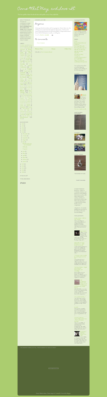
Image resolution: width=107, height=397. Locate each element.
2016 (23, 128)
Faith (27, 60)
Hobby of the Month (26, 76)
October (25, 136)
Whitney (28, 115)
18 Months (25, 147)
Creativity (22, 56)
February (25, 159)
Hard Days (23, 75)
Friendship (22, 64)
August (24, 140)
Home (53, 49)
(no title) (76, 307)
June (24, 151)
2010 (23, 170)
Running (28, 104)
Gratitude (22, 72)
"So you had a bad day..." (80, 296)
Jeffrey (26, 83)
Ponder (28, 97)
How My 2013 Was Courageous (78, 55)
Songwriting (22, 111)
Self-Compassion (26, 108)
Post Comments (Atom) (46, 52)
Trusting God (28, 114)
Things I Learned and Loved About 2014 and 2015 (80, 61)
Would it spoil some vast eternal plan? (27, 144)
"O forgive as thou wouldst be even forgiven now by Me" (80, 257)
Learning (28, 86)
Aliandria (84, 95)
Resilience (21, 104)
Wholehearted (24, 117)
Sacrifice (21, 105)
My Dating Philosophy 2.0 (80, 48)
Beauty (30, 49)
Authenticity (22, 49)
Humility (22, 81)
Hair (29, 72)
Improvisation (28, 81)
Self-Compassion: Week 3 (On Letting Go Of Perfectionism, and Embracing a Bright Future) (80, 283)
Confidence (22, 55)
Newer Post (39, 49)
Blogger (69, 393)
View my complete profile (80, 109)
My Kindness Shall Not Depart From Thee (83, 333)
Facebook (23, 59)
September (25, 138)
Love (21, 89)
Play (26, 95)
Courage (28, 55)
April (24, 155)
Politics (23, 96)
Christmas (29, 54)
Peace (21, 94)
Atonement (27, 48)
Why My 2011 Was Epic (79, 49)
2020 (23, 124)
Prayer (29, 99)
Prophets (28, 101)
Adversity (23, 46)
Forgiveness (28, 62)
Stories (27, 111)
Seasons (30, 107)
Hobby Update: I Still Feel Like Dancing (80, 218)
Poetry (30, 95)
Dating (28, 56)
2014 (23, 132)
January (25, 161)
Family (21, 61)
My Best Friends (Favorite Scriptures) (80, 43)
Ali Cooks (29, 46)
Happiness (23, 74)
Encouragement (29, 58)
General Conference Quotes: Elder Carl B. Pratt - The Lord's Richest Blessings (80, 319)
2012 (23, 166)
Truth (23, 115)
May (24, 153)
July (24, 142)
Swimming (28, 113)
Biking (24, 51)
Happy (31, 74)
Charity (21, 52)
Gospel (29, 69)
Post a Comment (41, 43)
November (25, 134)
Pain (29, 92)
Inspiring (21, 83)
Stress (31, 111)
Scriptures (22, 107)
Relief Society (28, 102)
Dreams (21, 58)
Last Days (23, 86)
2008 (23, 172)
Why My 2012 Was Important (78, 52)
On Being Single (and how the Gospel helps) (80, 58)
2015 (23, 130)
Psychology (22, 102)
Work (21, 118)
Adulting (30, 45)
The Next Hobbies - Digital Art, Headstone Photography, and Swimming (80, 269)
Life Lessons (22, 87)
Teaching (22, 114)
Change (28, 51)
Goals (31, 67)
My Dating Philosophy (79, 46)
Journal (28, 84)
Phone (23, 95)
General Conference (26, 66)
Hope (28, 80)
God (23, 69)
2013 (23, 164)
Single (28, 110)
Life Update (28, 87)
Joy (31, 84)
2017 (23, 126)
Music (22, 91)
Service (21, 110)
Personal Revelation (28, 94)
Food (21, 62)
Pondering (21, 98)
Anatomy (21, 48)
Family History (28, 61)
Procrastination (22, 101)
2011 (23, 168)
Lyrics (29, 89)
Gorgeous (25, 149)
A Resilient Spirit (23, 45)
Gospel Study (27, 71)
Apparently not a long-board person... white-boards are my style (79, 244)
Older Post (67, 49)
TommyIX (57, 393)
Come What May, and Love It (46, 9)
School (28, 105)
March (24, 157)
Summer (22, 113)
